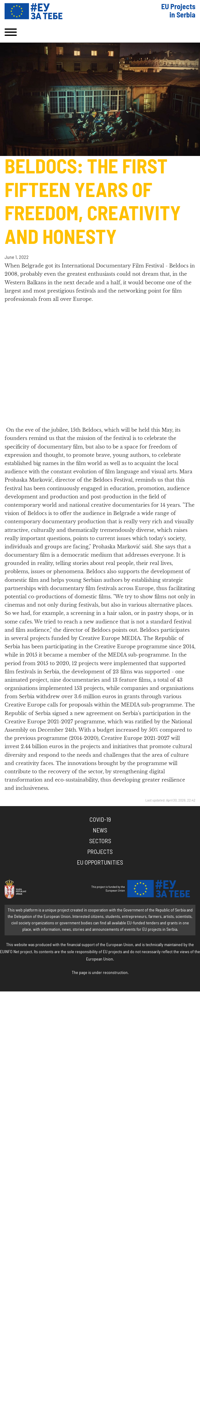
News (100, 831)
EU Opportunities (100, 863)
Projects (100, 852)
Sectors (100, 841)
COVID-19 (100, 820)
